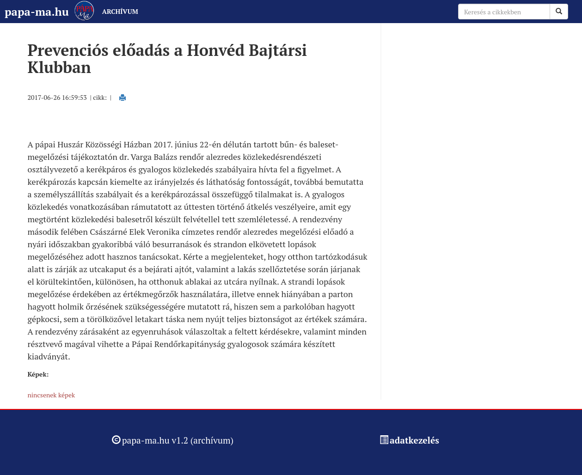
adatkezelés (414, 440)
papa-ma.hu (37, 11)
